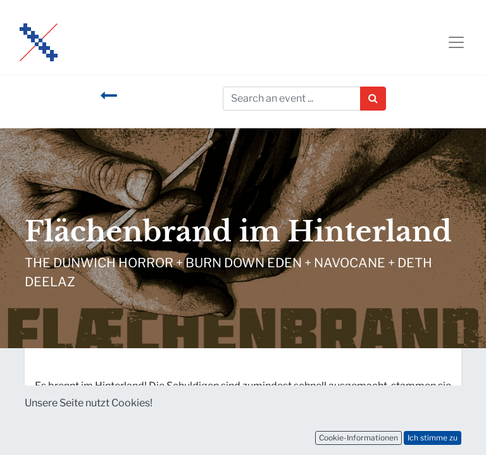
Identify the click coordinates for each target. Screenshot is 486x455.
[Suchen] (373, 99)
